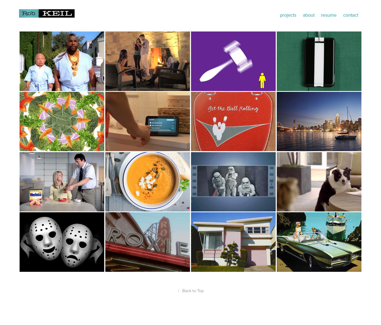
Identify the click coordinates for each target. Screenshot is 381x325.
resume (329, 15)
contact (350, 15)
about (309, 15)
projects (288, 15)
